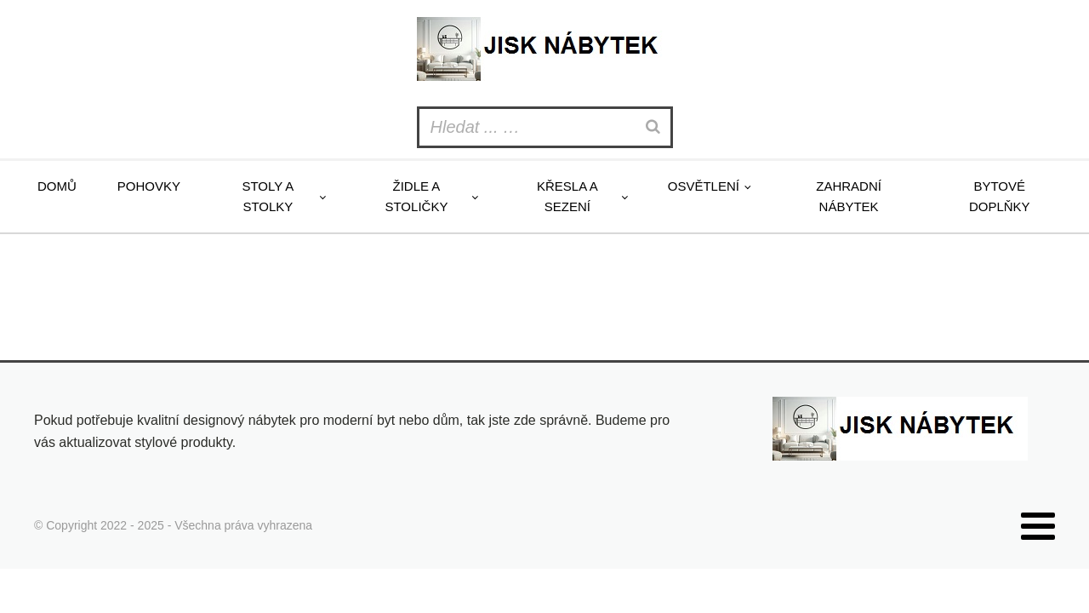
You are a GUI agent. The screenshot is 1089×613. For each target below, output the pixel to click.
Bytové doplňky (999, 196)
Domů (57, 186)
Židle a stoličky (416, 196)
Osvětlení (703, 186)
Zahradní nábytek (848, 196)
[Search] (655, 127)
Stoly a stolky (268, 196)
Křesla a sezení (567, 196)
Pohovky (148, 186)
